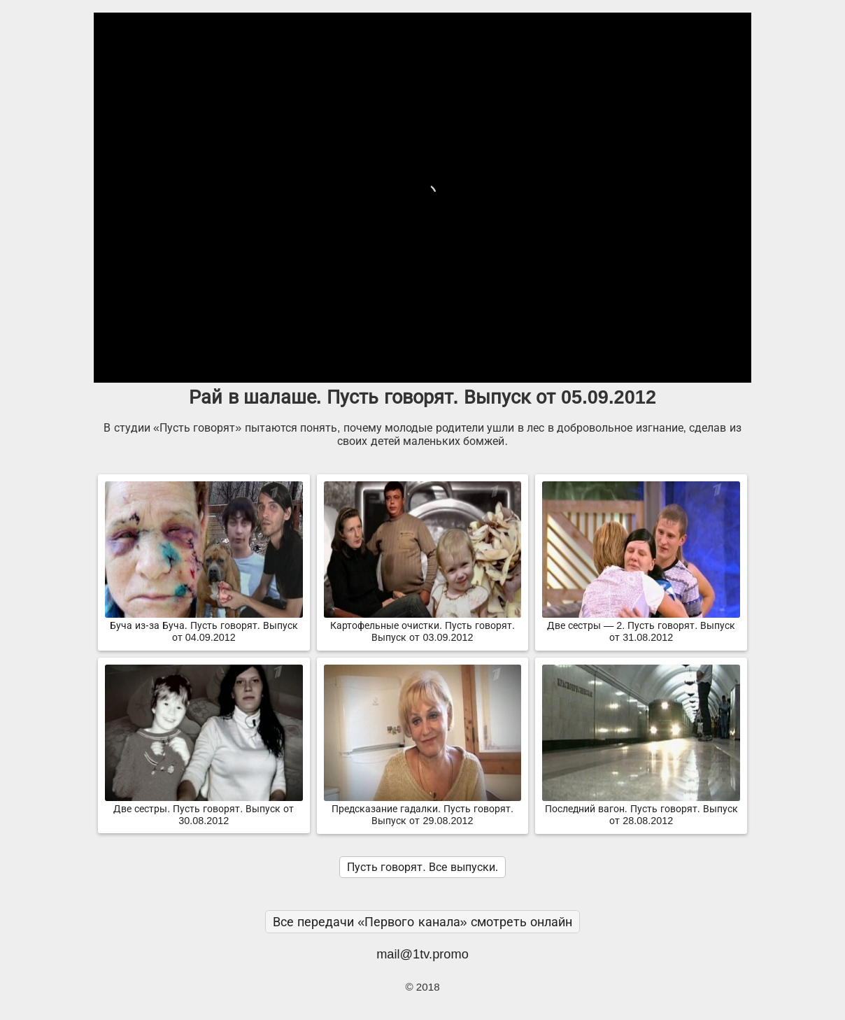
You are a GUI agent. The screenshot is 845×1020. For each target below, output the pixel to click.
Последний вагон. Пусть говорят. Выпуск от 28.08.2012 (641, 809)
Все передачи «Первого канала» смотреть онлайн (422, 921)
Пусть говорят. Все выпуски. (422, 867)
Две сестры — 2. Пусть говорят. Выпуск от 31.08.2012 (641, 626)
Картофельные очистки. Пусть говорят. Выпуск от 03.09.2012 (423, 626)
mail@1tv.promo (422, 954)
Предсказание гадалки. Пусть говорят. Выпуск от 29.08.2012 (423, 809)
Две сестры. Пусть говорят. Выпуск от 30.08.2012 (204, 809)
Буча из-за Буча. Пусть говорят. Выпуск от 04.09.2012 (204, 626)
